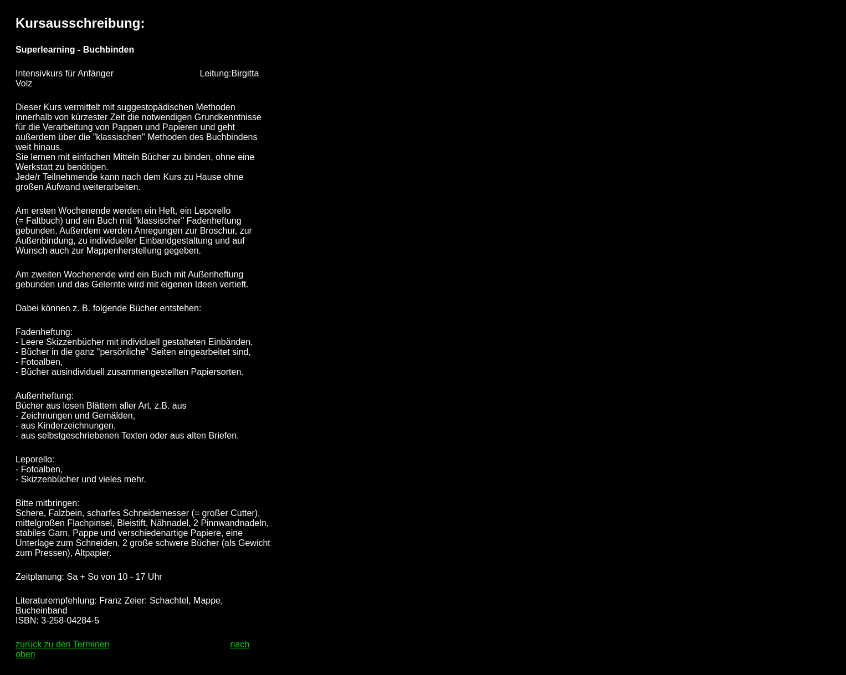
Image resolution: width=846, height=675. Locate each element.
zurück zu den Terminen (63, 644)
